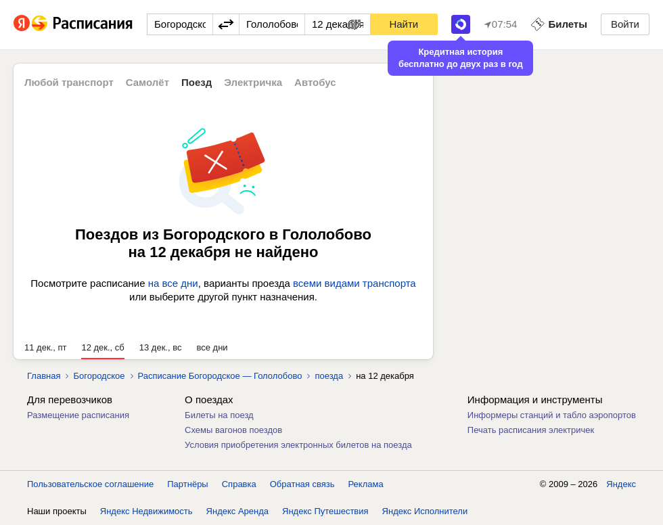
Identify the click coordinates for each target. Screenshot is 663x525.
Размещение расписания (78, 415)
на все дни (173, 283)
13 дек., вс (160, 347)
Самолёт (147, 82)
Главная (43, 376)
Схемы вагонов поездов (233, 430)
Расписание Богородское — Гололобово (220, 376)
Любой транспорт (69, 82)
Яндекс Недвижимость (146, 511)
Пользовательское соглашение (90, 484)
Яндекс (621, 484)
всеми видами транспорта (354, 283)
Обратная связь (302, 484)
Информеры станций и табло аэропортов (551, 415)
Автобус (315, 82)
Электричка (253, 82)
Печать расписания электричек (530, 430)
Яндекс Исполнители (425, 511)
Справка (239, 484)
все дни (211, 347)
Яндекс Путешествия (325, 511)
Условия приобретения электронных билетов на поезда (298, 445)
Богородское (98, 376)
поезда (329, 376)
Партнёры (187, 484)
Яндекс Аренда (237, 511)
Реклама (366, 484)
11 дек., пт (45, 347)
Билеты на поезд (219, 415)
